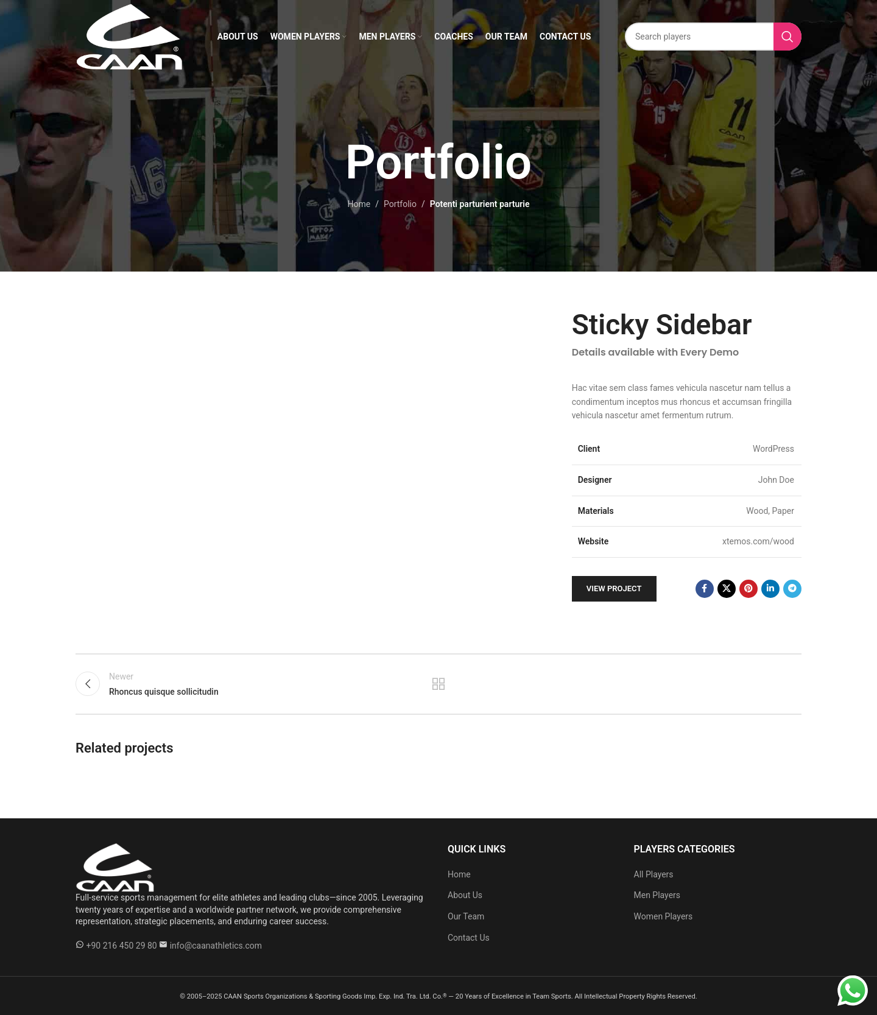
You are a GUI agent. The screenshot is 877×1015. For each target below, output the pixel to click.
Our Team (466, 916)
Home (359, 204)
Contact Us (469, 938)
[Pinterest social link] (748, 589)
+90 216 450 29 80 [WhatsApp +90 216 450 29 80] (121, 945)
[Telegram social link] (792, 589)
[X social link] (726, 589)
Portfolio (400, 204)
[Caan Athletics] (115, 866)
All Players (654, 874)
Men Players (657, 895)
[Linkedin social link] (770, 589)
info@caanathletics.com (216, 945)
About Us (465, 895)
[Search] (713, 37)
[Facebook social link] (705, 589)
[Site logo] (129, 36)
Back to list (439, 684)
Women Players (663, 916)
